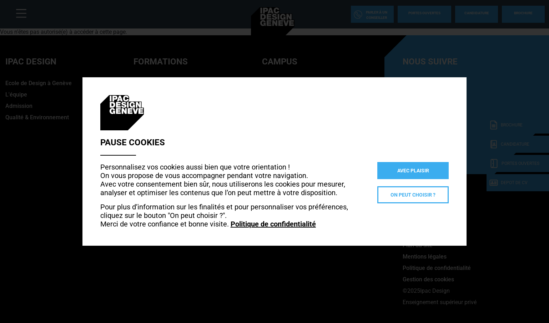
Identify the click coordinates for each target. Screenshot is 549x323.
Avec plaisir (413, 170)
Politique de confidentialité (273, 224)
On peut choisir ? (413, 195)
